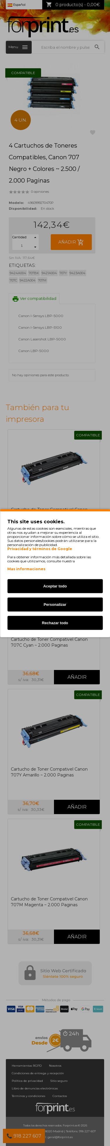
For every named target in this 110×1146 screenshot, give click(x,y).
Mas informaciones (26, 568)
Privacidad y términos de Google (39, 549)
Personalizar (55, 604)
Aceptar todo (55, 586)
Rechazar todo (55, 622)
